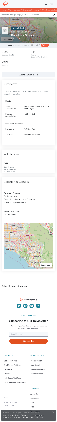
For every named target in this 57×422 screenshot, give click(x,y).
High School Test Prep (12, 378)
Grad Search (35, 365)
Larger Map (45, 265)
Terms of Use (9, 405)
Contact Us (34, 398)
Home (3, 10)
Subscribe (28, 341)
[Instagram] (38, 306)
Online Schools (14, 10)
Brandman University (31, 10)
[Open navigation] (51, 4)
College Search (36, 361)
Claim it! (45, 45)
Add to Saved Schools (28, 75)
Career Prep (8, 369)
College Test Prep (10, 361)
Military (7, 374)
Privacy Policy (9, 402)
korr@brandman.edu (19, 202)
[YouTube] (31, 306)
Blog (32, 407)
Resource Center (36, 374)
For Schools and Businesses (15, 382)
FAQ (32, 403)
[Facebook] (25, 306)
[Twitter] (19, 306)
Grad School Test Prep (12, 365)
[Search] (46, 4)
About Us (34, 394)
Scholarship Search (37, 369)
